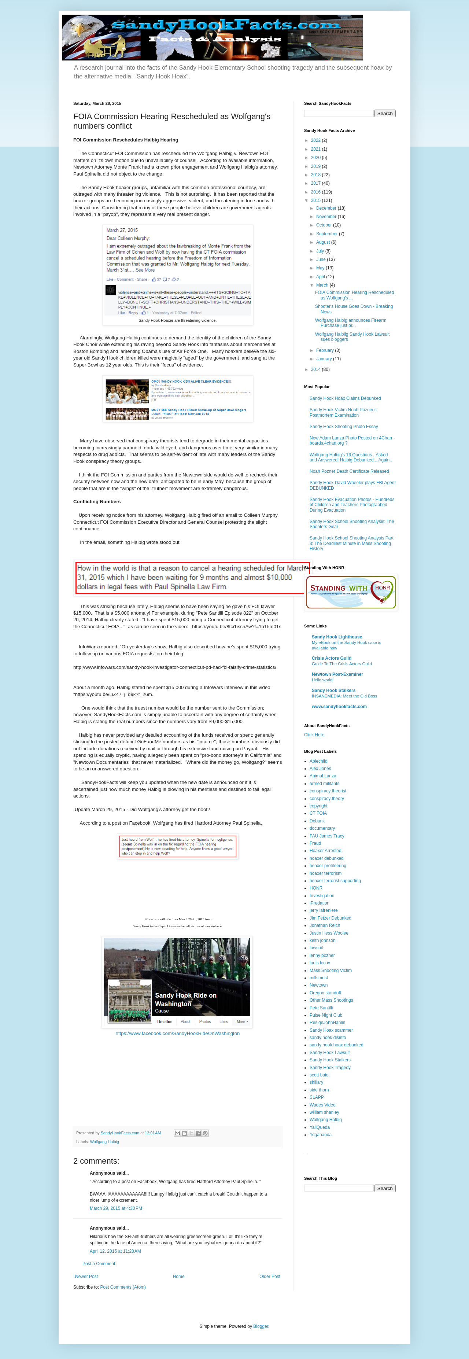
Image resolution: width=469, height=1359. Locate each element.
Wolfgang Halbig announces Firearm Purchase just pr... (351, 323)
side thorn (319, 1090)
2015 (316, 200)
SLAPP (317, 1097)
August (323, 242)
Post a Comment (98, 1263)
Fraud (315, 843)
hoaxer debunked (327, 858)
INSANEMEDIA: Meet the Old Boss (344, 696)
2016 (316, 192)
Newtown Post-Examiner (337, 674)
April (321, 276)
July (320, 251)
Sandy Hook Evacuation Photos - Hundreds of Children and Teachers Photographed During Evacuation (352, 505)
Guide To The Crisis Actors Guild (342, 664)
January (324, 358)
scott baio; (320, 1075)
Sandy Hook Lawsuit (330, 1052)
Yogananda (321, 1134)
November (327, 216)
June (321, 259)
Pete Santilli (321, 1007)
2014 (316, 369)
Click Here (314, 734)
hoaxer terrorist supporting (335, 880)
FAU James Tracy (327, 836)
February (325, 350)
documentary (322, 828)
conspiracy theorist (328, 790)
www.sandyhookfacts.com (339, 706)
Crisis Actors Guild (331, 658)
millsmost (319, 977)
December (327, 208)
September (327, 233)
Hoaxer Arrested (325, 850)
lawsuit (316, 947)
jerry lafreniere (324, 910)
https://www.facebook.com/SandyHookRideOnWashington (178, 1033)
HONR (316, 888)
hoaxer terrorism (325, 873)
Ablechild (319, 761)
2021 (316, 149)
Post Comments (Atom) (123, 1287)
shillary (316, 1082)
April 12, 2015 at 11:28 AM (115, 1251)
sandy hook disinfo (328, 1037)
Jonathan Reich (325, 925)
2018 (316, 174)
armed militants (324, 783)
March (323, 285)
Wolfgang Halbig (104, 1141)
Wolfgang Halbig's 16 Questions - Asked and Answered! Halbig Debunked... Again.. (351, 457)
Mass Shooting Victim (331, 970)
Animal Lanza (323, 775)
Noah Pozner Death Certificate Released (349, 471)
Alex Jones (320, 768)
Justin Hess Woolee (329, 933)
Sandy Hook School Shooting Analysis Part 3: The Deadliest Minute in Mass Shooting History (352, 543)
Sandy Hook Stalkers (333, 690)
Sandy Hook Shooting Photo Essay (344, 426)
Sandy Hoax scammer (331, 1030)
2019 (316, 166)
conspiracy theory (327, 798)
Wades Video (323, 1105)
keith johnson (323, 940)
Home (179, 1276)
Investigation (322, 895)
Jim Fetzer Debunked (330, 918)
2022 (316, 140)
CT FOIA (318, 813)
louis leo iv (320, 962)
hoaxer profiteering (328, 865)
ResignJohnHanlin (327, 1022)
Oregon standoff (325, 992)
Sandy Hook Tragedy (330, 1067)
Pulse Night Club (326, 1015)
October (324, 225)
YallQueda (320, 1127)
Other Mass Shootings (331, 1000)
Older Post (269, 1276)
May (321, 267)
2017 (316, 183)
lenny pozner (322, 955)
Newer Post (86, 1276)
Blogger (260, 1326)
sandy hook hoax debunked (336, 1044)
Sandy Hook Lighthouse (337, 637)
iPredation (319, 903)
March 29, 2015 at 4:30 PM (116, 1208)
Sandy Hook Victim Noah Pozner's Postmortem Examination (343, 412)
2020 (316, 157)
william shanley (324, 1112)
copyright (319, 806)
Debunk (317, 821)
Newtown (319, 985)
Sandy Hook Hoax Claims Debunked (345, 398)
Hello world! (323, 680)
